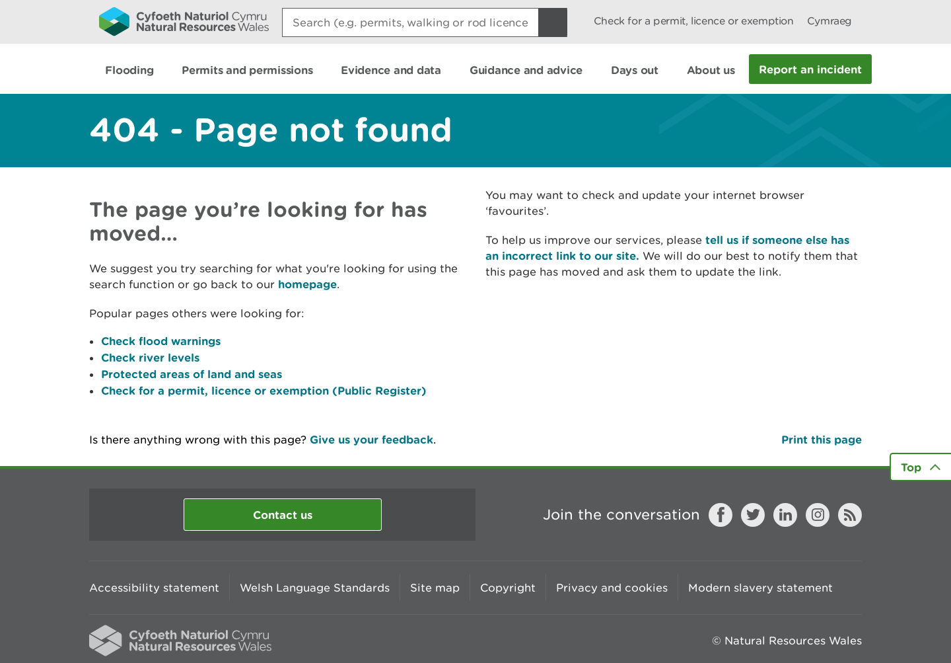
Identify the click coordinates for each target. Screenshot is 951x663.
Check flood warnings (161, 340)
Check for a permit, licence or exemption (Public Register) (264, 390)
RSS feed (850, 515)
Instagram (817, 515)
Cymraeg (829, 21)
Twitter (753, 515)
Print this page (821, 439)
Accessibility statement (154, 587)
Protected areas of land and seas (191, 374)
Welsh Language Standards (315, 587)
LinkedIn (785, 515)
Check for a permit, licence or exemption (694, 21)
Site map (435, 587)
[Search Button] (552, 22)
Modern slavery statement (760, 587)
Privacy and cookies (612, 587)
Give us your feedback (371, 439)
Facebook (720, 515)
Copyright (508, 587)
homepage (307, 284)
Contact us (282, 514)
